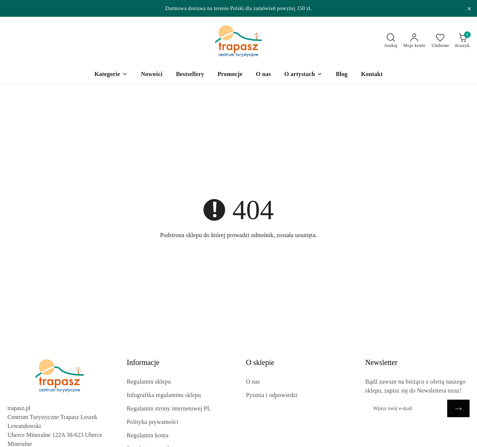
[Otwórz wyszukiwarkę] (391, 41)
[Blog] (342, 74)
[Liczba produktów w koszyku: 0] (462, 41)
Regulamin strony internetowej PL (169, 408)
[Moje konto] (414, 41)
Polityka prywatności (153, 422)
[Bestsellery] (190, 74)
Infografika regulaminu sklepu (164, 395)
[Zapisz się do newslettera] (406, 408)
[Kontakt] (372, 74)
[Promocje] (230, 74)
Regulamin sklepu (149, 381)
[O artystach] (303, 74)
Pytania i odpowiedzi (271, 395)
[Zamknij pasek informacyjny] (469, 8)
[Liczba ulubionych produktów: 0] (440, 41)
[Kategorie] (110, 74)
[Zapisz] (458, 408)
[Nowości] (151, 74)
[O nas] (263, 74)
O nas (253, 381)
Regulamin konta (147, 435)
